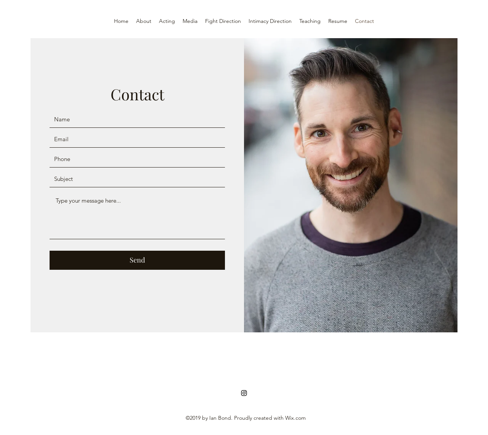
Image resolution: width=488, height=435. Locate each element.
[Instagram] (244, 393)
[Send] (137, 260)
